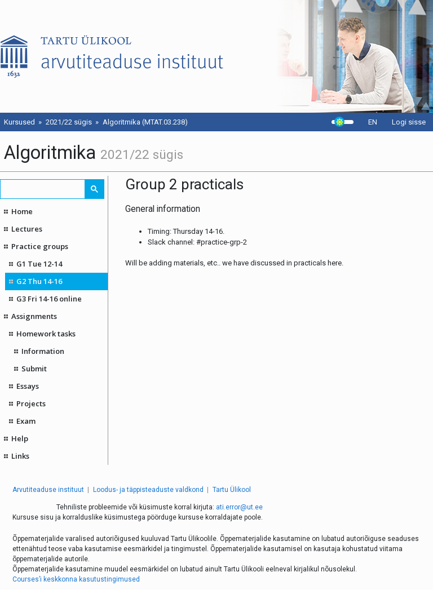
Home (22, 211)
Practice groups (39, 246)
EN (372, 122)
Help (19, 438)
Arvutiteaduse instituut (48, 490)
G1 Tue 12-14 (39, 264)
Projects (31, 403)
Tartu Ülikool (232, 490)
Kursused (19, 122)
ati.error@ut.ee (239, 507)
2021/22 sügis (69, 122)
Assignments (34, 316)
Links (20, 456)
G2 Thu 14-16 (39, 281)
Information (42, 351)
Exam (26, 421)
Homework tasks (46, 334)
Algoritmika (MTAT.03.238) (145, 122)
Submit (34, 368)
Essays (27, 386)
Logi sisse (409, 122)
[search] (43, 189)
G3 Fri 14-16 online (49, 299)
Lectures (26, 229)
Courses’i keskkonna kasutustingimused (76, 579)
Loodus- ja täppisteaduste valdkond (148, 490)
